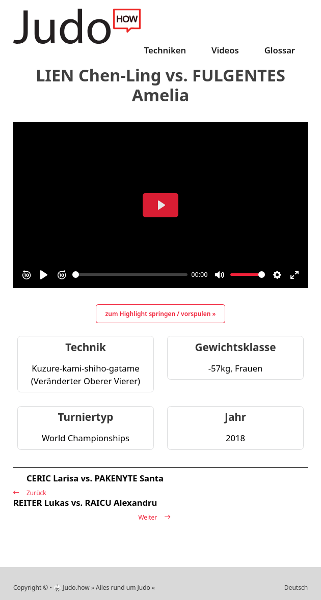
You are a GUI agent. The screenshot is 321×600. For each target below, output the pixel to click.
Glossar (279, 50)
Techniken (165, 50)
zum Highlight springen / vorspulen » (160, 313)
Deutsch (296, 587)
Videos (225, 50)
